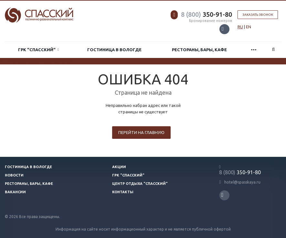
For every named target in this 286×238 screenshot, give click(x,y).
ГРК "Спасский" (38, 49)
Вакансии (15, 192)
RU (240, 26)
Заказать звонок (257, 14)
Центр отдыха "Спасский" (140, 184)
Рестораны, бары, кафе (199, 49)
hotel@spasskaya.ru (242, 182)
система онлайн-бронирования (40, 61)
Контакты (122, 192)
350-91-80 (206, 14)
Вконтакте (223, 29)
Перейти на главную (141, 132)
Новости (14, 175)
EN (248, 26)
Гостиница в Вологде (114, 49)
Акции (119, 167)
